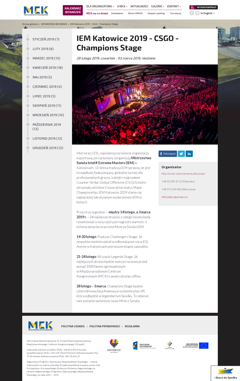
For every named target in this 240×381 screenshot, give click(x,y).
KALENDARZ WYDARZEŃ (73, 10)
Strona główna (30, 24)
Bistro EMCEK (135, 13)
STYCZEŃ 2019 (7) (46, 39)
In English (206, 13)
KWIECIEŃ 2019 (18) (48, 67)
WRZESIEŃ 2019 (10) (48, 115)
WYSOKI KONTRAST (206, 7)
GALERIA (157, 6)
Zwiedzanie (117, 13)
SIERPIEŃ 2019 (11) (47, 105)
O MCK (122, 6)
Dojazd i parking (156, 13)
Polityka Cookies (73, 326)
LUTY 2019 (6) (43, 49)
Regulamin (132, 326)
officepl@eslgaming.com (175, 196)
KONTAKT (174, 6)
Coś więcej (175, 13)
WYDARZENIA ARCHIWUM (54, 24)
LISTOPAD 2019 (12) (47, 138)
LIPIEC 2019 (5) (44, 96)
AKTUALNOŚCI (139, 6)
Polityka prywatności (105, 326)
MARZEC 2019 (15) (46, 58)
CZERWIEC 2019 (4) (47, 86)
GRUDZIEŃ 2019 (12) (48, 148)
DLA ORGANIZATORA (100, 6)
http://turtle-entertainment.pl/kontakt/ (184, 173)
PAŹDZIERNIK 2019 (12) (47, 126)
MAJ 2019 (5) (42, 77)
